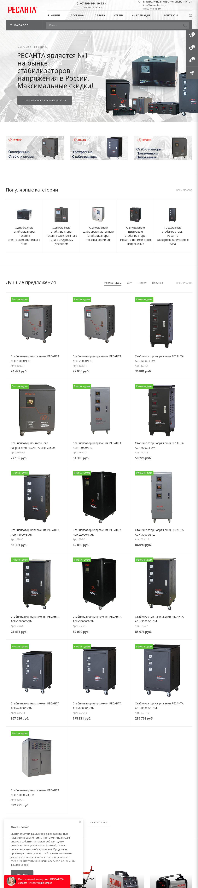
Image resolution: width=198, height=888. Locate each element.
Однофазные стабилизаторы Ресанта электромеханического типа (24, 235)
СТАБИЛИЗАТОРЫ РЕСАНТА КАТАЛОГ (45, 100)
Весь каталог (184, 190)
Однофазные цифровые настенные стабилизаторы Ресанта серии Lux (98, 233)
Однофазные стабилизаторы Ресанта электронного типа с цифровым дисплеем (61, 235)
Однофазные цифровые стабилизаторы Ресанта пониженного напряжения (135, 235)
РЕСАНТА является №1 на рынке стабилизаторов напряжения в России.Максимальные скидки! (55, 70)
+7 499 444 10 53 (92, 3)
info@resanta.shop (154, 5)
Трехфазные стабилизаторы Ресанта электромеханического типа (173, 235)
